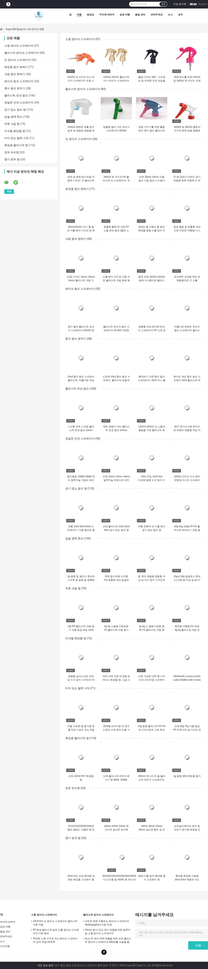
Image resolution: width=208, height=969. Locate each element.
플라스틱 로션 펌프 (16, 95)
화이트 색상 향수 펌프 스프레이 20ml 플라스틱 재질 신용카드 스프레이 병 (187, 380)
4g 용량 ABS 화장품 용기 (187, 776)
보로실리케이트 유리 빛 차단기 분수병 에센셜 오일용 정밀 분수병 (187, 830)
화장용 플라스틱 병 (16, 145)
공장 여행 (125, 14)
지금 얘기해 (179, 4)
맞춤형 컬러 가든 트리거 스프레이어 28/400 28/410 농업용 (116, 131)
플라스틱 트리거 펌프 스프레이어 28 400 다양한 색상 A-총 (116, 330)
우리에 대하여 (106, 14)
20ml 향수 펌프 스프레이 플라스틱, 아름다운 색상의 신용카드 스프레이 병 (81, 380)
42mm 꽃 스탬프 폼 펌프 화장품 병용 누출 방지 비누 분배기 (151, 230)
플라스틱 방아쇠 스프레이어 (21, 52)
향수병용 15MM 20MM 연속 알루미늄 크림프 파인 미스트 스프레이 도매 (81, 480)
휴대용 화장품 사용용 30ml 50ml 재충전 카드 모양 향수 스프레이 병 (187, 880)
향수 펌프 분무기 (14, 88)
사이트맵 (5, 946)
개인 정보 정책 (45, 965)
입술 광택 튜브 (13, 116)
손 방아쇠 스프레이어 (17, 60)
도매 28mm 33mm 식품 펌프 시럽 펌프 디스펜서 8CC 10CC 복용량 (151, 180)
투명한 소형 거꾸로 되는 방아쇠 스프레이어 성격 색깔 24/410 (55, 940)
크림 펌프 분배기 (14, 74)
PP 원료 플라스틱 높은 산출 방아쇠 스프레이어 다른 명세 (56, 931)
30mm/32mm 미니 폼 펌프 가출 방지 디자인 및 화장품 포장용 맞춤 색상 (81, 230)
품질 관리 (140, 14)
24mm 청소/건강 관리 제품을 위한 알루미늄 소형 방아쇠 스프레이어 (107, 931)
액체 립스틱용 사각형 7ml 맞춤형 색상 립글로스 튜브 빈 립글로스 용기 (116, 580)
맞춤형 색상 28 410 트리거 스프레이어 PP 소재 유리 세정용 (152, 330)
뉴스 (170, 14)
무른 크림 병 (12, 124)
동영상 (90, 14)
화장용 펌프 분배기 (16, 67)
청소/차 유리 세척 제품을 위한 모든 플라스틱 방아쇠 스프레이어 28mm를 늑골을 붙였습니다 (108, 940)
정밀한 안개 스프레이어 (18, 102)
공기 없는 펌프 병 (15, 109)
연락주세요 (157, 14)
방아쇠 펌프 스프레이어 (18, 81)
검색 (163, 4)
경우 (180, 14)
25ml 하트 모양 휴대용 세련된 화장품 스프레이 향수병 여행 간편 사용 (81, 880)
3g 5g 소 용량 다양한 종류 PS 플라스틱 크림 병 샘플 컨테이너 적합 (152, 630)
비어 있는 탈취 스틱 (16, 138)
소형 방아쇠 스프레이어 (18, 45)
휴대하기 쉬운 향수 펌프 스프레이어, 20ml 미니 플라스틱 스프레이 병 (151, 380)
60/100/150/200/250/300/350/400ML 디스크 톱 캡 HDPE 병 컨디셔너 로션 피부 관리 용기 (122, 880)
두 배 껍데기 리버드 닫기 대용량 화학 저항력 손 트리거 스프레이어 (187, 180)
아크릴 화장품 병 (14, 131)
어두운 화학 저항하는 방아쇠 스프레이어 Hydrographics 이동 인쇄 (107, 923)
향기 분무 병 (12, 159)
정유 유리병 (11, 152)
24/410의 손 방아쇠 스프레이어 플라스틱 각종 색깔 (55, 923)
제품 (79, 14)
